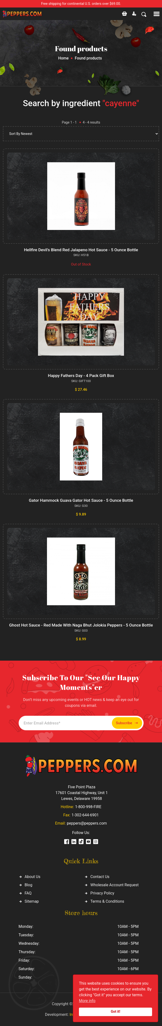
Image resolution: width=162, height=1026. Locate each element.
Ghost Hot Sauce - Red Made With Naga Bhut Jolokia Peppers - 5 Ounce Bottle (81, 625)
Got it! (115, 1012)
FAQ (28, 893)
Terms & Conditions (107, 901)
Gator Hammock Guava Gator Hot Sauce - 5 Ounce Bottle (81, 500)
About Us (32, 876)
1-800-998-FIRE (88, 807)
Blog (28, 885)
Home (63, 58)
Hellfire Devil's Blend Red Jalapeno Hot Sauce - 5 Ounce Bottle (81, 249)
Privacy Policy (102, 893)
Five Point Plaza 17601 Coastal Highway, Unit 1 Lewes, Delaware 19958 (81, 793)
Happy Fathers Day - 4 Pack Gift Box (81, 375)
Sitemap (32, 901)
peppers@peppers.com (87, 823)
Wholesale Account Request (114, 885)
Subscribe (127, 723)
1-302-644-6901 (85, 815)
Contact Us (99, 876)
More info (87, 1000)
